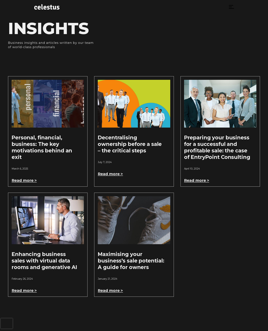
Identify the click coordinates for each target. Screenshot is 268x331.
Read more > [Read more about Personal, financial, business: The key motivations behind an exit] (24, 180)
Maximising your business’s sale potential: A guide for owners (131, 260)
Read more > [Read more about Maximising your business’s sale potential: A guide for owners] (110, 290)
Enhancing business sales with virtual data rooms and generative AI (44, 260)
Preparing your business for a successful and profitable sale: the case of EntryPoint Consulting (217, 147)
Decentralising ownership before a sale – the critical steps (130, 144)
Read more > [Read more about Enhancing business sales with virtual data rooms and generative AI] (24, 290)
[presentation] (7, 323)
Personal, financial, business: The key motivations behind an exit (42, 147)
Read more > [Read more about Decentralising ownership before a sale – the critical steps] (110, 174)
